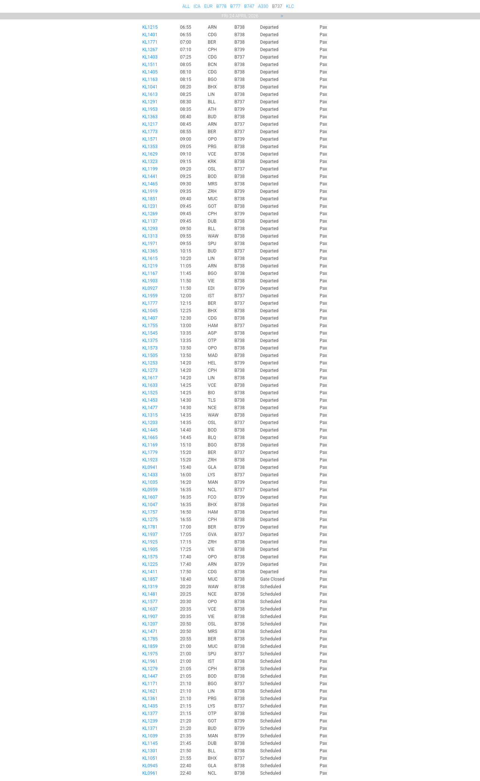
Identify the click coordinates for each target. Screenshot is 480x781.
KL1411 (150, 571)
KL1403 (150, 57)
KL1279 (150, 668)
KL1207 (150, 624)
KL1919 (150, 191)
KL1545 (150, 333)
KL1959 (150, 295)
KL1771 (150, 42)
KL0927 (150, 288)
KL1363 (150, 116)
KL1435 (150, 706)
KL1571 (150, 139)
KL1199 (150, 169)
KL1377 (150, 713)
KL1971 (150, 243)
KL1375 (150, 340)
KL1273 (150, 370)
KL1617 (150, 377)
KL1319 (150, 586)
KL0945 (150, 765)
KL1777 (150, 303)
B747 (249, 6)
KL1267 (150, 49)
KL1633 (150, 385)
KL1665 (150, 437)
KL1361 (150, 698)
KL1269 (150, 213)
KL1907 (150, 616)
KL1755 (150, 325)
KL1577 (150, 601)
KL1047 (150, 504)
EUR (208, 6)
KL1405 (150, 72)
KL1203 (150, 422)
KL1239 (150, 721)
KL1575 (150, 556)
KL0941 (150, 467)
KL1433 (150, 474)
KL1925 (150, 542)
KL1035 (150, 482)
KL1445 (150, 430)
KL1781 (150, 527)
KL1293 (150, 228)
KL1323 (150, 161)
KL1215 (150, 27)
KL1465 (150, 183)
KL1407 (150, 318)
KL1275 (150, 519)
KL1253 (150, 363)
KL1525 (150, 392)
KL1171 (150, 683)
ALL (186, 6)
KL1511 (150, 64)
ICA (197, 6)
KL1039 (150, 735)
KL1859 (150, 646)
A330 (263, 6)
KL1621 (150, 691)
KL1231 (150, 206)
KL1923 (150, 459)
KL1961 (150, 661)
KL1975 (150, 653)
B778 (221, 6)
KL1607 (150, 497)
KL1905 (150, 549)
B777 (235, 6)
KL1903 (150, 280)
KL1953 (150, 109)
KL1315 (150, 415)
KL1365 (150, 251)
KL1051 (150, 758)
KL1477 (150, 407)
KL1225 (150, 564)
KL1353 (150, 146)
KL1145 (150, 743)
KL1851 (150, 198)
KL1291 (150, 101)
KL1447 (150, 676)
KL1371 (150, 728)
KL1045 (150, 310)
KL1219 (150, 266)
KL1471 (150, 631)
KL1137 (150, 221)
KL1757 (150, 512)
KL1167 (150, 273)
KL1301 (150, 750)
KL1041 (150, 87)
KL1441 (150, 176)
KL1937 (150, 534)
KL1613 (150, 94)
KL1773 (150, 131)
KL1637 (150, 609)
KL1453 (150, 400)
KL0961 (150, 773)
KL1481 (150, 594)
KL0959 (150, 489)
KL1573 (150, 348)
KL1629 (150, 154)
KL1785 (150, 639)
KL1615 (150, 258)
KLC (290, 6)
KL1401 (150, 34)
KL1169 (150, 445)
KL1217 (150, 124)
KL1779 (150, 452)
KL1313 (150, 236)
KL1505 (150, 355)
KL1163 (150, 79)
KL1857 (150, 579)
